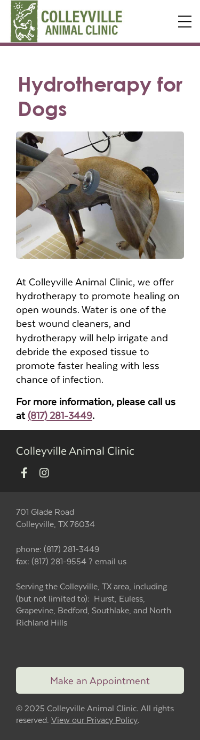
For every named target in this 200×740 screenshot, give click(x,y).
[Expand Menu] (184, 21)
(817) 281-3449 (60, 415)
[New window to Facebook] (24, 473)
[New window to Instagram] (44, 473)
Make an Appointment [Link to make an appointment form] (100, 680)
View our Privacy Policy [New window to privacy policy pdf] (94, 720)
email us (110, 561)
